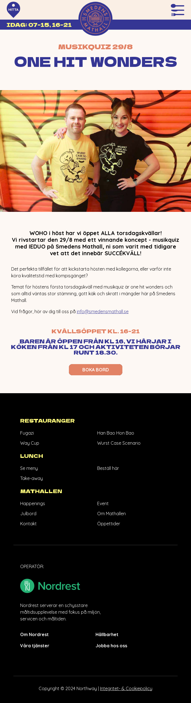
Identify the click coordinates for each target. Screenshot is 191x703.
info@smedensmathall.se (103, 311)
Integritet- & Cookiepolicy (126, 688)
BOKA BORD (95, 369)
